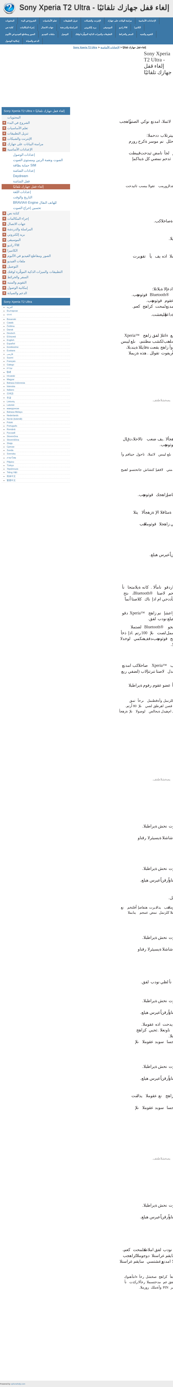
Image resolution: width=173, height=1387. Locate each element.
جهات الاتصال (47, 27)
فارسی (10, 354)
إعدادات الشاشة (24, 170)
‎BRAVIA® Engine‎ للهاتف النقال (35, 202)
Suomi (10, 357)
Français (11, 361)
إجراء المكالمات (27, 27)
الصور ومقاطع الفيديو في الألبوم (20, 34)
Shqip (10, 443)
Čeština (10, 326)
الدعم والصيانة (32, 41)
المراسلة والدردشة (68, 27)
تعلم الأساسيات (50, 20)
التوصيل (64, 34)
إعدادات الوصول (24, 154)
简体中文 (11, 476)
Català (10, 322)
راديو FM (123, 27)
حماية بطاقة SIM (24, 165)
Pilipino (10, 462)
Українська (12, 469)
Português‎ (12, 426)
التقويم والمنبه (146, 34)
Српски (10, 446)
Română (11, 429)
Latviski (10, 405)
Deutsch (11, 333)
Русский (11, 433)
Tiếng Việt (12, 472)
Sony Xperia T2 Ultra (9, 8)
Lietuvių (11, 401)
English (10, 340)
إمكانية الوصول (12, 41)
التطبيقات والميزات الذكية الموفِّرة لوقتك (93, 34)
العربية (10, 307)
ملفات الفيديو (48, 34)
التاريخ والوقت (22, 197)
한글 (9, 397)
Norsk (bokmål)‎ (14, 419)
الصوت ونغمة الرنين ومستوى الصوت (38, 160)
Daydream (20, 176)
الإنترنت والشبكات (92, 20)
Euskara (11, 350)
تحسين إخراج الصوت (27, 208)
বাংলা (9, 314)
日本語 (10, 393)
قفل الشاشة (21, 181)
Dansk (10, 329)
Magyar (10, 379)
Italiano (10, 390)
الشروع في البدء (28, 20)
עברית (9, 368)
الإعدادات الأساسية (147, 20)
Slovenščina (13, 440)
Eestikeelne (13, 347)
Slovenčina (12, 436)
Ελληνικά (11, 336)
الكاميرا (137, 27)
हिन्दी (9, 372)
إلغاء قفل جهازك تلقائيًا (28, 186)
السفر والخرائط (126, 34)
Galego (10, 364)
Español (11, 343)
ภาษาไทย (11, 458)
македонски (13, 408)
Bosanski (11, 319)
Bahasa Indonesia (16, 383)
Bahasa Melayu (14, 412)
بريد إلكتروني (90, 27)
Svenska (11, 453)
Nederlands (12, 415)
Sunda (10, 450)
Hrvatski (11, 376)
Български (12, 311)
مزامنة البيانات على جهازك (120, 20)
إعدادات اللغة (22, 192)
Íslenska (11, 386)
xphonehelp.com (18, 1384)
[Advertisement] (106, 79)
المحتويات (9, 20)
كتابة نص (9, 27)
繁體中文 (11, 480)
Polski (10, 422)
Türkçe (10, 465)
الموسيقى (107, 27)
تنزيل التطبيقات (70, 20)
